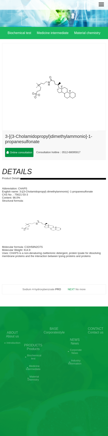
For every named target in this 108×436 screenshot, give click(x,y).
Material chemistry (87, 33)
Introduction (13, 346)
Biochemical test (19, 33)
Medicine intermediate (53, 33)
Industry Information (74, 369)
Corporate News (76, 358)
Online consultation (19, 152)
